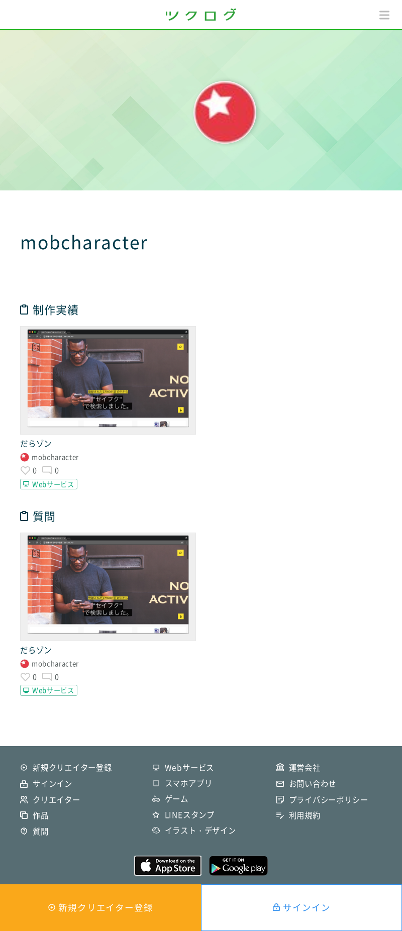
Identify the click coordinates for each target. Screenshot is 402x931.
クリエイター (56, 799)
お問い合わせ (313, 783)
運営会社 (305, 767)
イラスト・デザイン (200, 830)
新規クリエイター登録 (105, 907)
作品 (41, 815)
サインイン (306, 907)
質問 (41, 831)
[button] (384, 15)
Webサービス (53, 484)
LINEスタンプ (190, 814)
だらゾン (36, 443)
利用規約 (305, 815)
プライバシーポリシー (328, 799)
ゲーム (176, 798)
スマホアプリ (189, 783)
